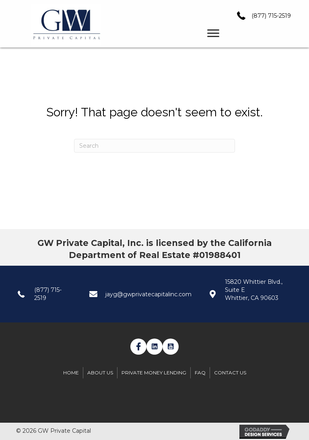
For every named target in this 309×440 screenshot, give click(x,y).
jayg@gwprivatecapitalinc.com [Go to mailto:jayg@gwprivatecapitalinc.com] (148, 294)
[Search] (154, 146)
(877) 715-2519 (271, 15)
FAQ (200, 373)
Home (71, 373)
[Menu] (213, 33)
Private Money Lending (154, 373)
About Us (100, 373)
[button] (138, 347)
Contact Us (230, 373)
